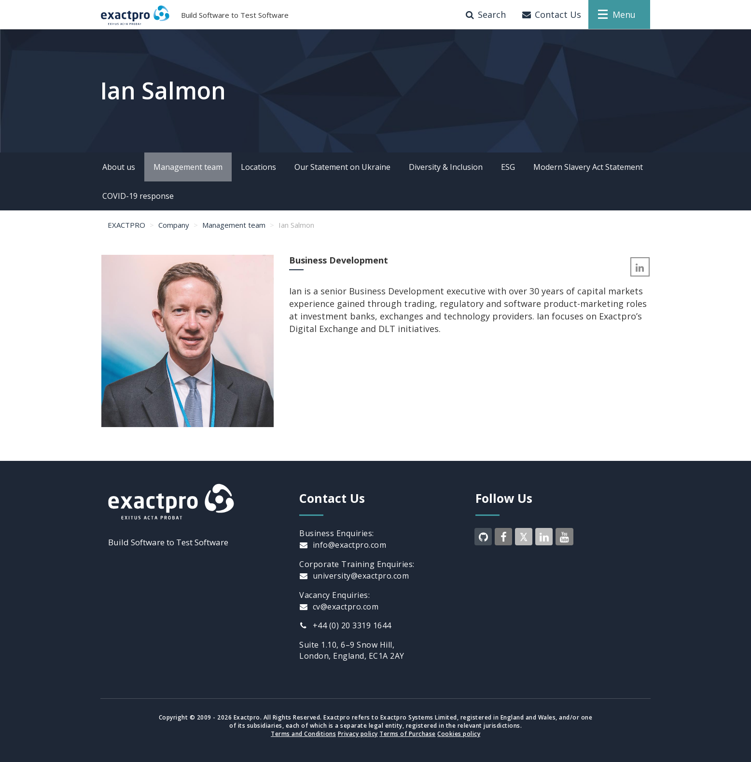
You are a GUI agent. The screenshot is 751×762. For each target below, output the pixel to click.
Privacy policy (358, 734)
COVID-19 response (138, 196)
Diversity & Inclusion (446, 167)
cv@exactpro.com (338, 606)
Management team (188, 167)
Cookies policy (458, 734)
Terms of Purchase (407, 734)
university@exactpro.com (354, 575)
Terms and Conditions (303, 734)
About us (118, 167)
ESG (508, 167)
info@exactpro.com (342, 545)
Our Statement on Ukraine (342, 167)
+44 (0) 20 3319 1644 (345, 625)
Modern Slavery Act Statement (588, 167)
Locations (258, 167)
